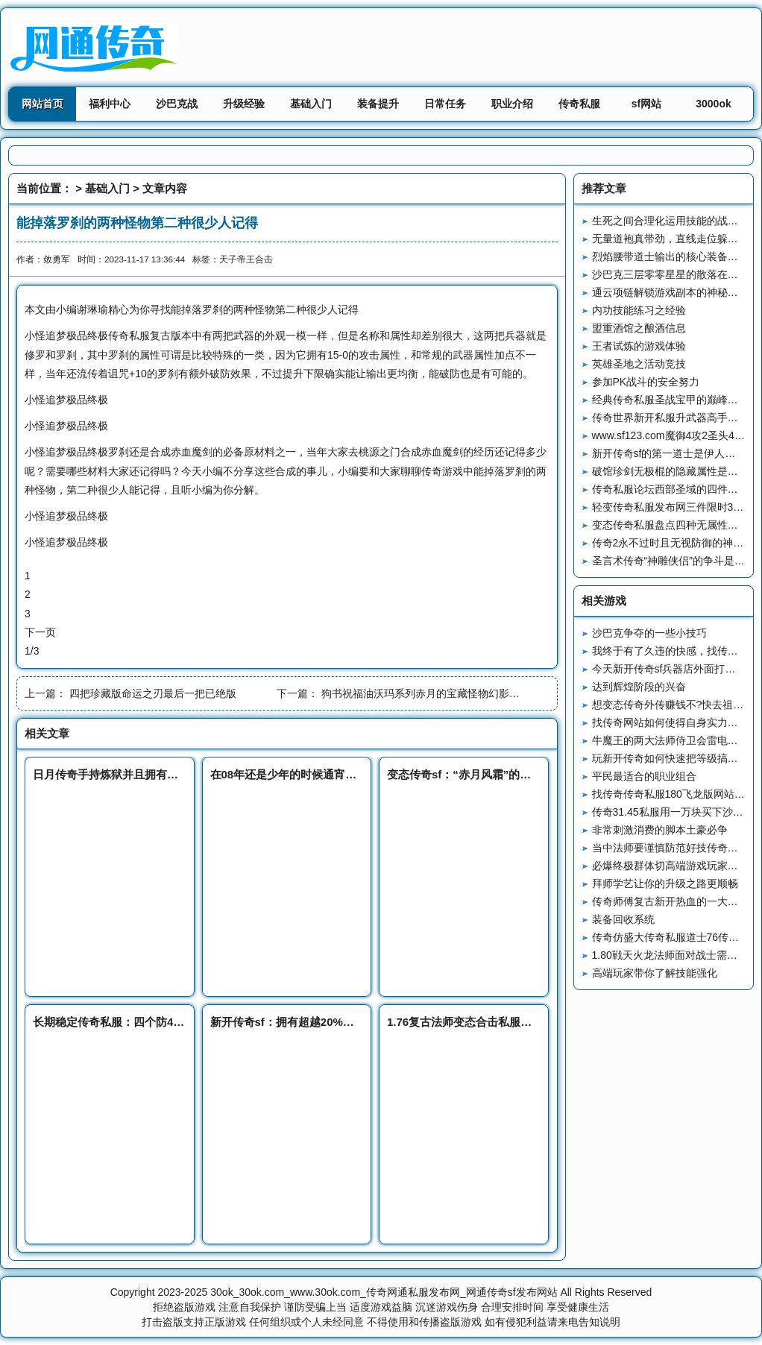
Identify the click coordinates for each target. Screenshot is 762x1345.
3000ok (713, 104)
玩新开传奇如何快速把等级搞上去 (670, 758)
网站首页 (42, 104)
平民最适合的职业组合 (644, 776)
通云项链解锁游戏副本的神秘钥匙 (670, 292)
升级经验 (244, 104)
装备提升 (378, 104)
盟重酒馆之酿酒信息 (639, 328)
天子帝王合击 (246, 259)
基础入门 (311, 104)
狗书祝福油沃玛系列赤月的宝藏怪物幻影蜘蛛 (425, 693)
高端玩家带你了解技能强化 (654, 973)
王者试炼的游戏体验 (639, 346)
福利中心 (109, 104)
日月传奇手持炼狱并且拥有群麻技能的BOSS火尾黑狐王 (172, 774)
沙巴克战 (177, 104)
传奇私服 (579, 104)
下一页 (40, 632)
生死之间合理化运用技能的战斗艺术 (675, 221)
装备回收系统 (623, 919)
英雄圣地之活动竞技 (639, 364)
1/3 (32, 651)
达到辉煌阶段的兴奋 (639, 687)
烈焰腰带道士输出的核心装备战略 (670, 256)
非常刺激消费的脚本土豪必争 (660, 830)
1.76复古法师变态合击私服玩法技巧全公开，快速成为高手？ (537, 1021)
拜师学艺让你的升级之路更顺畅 (665, 883)
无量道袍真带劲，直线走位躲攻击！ (675, 239)
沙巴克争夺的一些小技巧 (649, 633)
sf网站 (646, 104)
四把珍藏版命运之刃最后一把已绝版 (152, 693)
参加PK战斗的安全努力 (646, 382)
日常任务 (445, 104)
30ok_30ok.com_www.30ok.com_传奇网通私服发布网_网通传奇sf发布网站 (383, 1292)
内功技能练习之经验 (639, 310)
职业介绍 (512, 104)
